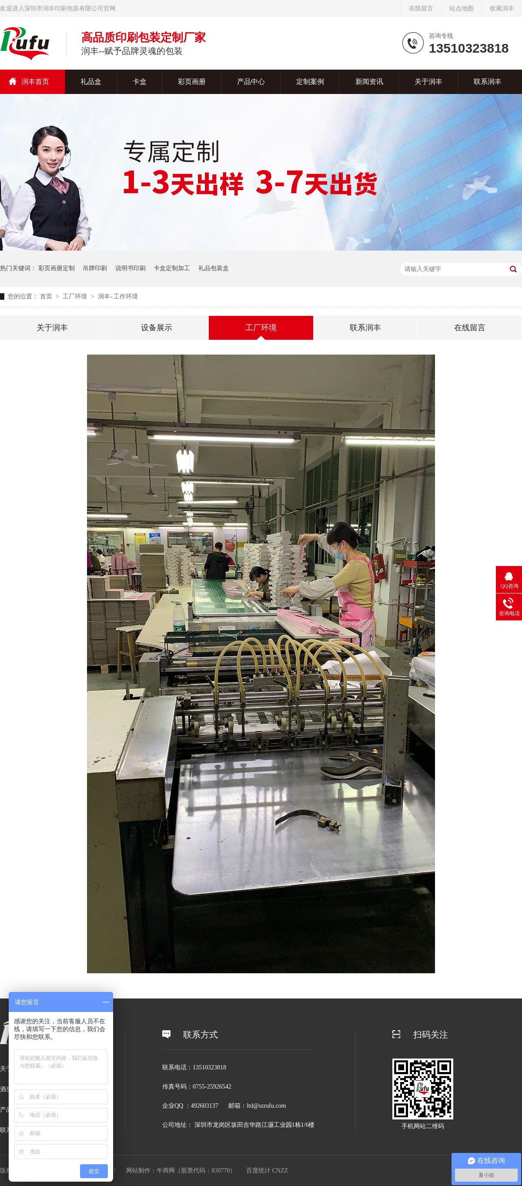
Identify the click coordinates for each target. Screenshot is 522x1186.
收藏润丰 (502, 8)
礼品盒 (90, 81)
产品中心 (251, 81)
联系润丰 (488, 81)
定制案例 (310, 81)
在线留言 (421, 8)
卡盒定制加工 (172, 268)
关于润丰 (428, 81)
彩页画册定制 (56, 268)
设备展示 (156, 327)
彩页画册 (192, 81)
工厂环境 (76, 296)
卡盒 (140, 81)
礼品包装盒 (213, 268)
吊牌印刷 (95, 268)
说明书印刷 (130, 268)
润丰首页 (35, 81)
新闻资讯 (369, 81)
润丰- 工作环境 (118, 296)
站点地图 (461, 8)
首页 (47, 296)
